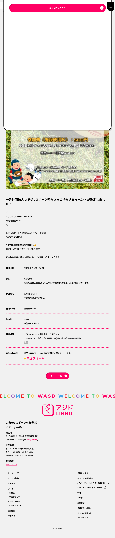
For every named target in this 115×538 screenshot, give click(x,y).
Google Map (32, 439)
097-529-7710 (11, 464)
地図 (26, 342)
